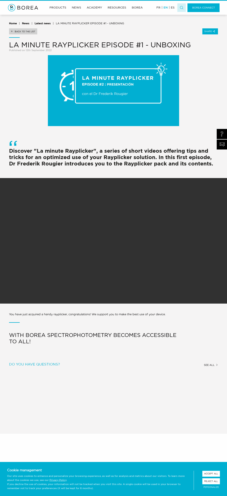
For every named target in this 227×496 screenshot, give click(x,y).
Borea (137, 7)
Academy (94, 7)
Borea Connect (203, 7)
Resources (117, 7)
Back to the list (25, 31)
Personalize (211, 487)
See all (209, 365)
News (76, 7)
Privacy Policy (58, 480)
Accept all (211, 473)
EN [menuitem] (166, 7)
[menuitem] (158, 7)
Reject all (211, 481)
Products (57, 7)
